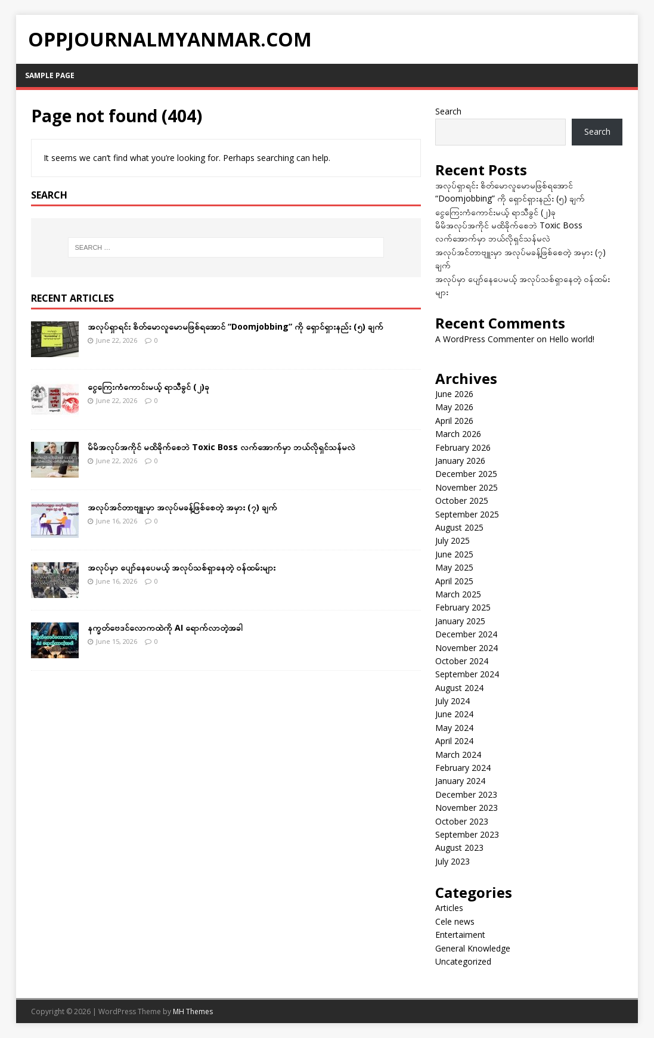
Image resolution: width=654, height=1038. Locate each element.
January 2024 (460, 780)
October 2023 (461, 821)
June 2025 (454, 554)
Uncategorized (463, 961)
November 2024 (466, 647)
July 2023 (452, 861)
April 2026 (454, 420)
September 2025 (467, 514)
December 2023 (466, 794)
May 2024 (454, 727)
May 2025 (454, 567)
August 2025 (459, 527)
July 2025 (452, 540)
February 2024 (463, 767)
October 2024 (461, 661)
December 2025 (466, 473)
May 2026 (454, 407)
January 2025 (460, 621)
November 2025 (466, 487)
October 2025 (461, 500)
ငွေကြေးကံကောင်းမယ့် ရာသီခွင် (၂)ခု (148, 386)
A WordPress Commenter (484, 339)
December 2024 (466, 634)
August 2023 (459, 847)
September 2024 (467, 674)
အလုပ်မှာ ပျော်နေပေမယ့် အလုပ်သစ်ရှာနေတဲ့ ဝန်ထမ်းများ (181, 567)
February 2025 (463, 607)
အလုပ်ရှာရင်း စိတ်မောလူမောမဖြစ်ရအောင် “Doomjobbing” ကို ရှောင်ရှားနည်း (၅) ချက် (235, 326)
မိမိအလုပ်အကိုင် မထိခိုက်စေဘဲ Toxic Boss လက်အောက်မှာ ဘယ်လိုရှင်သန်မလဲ (221, 447)
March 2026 (458, 433)
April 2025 (454, 581)
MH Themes (193, 1011)
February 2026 (463, 447)
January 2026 (460, 460)
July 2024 (452, 701)
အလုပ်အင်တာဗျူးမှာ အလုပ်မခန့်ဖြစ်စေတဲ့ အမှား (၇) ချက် (182, 507)
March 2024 (458, 754)
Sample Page (50, 75)
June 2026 (454, 393)
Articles (449, 907)
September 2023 (467, 834)
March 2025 (458, 594)
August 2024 (459, 687)
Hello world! (571, 339)
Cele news (455, 921)
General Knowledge (472, 948)
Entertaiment (460, 934)
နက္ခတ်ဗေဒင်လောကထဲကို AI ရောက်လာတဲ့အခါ (165, 627)
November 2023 (466, 807)
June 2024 (454, 714)
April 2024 (454, 740)
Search (448, 111)
